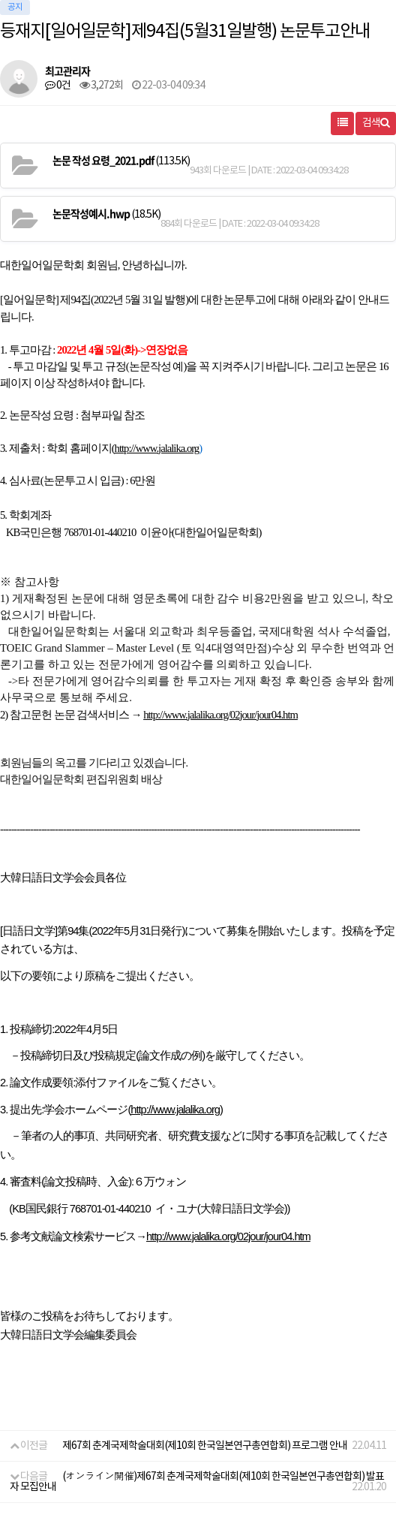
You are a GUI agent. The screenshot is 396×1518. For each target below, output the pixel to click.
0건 (57, 86)
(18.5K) (106, 214)
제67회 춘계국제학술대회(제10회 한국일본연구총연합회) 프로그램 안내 (204, 1446)
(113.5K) (121, 161)
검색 (375, 123)
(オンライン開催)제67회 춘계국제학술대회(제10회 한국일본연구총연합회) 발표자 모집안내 (197, 1482)
